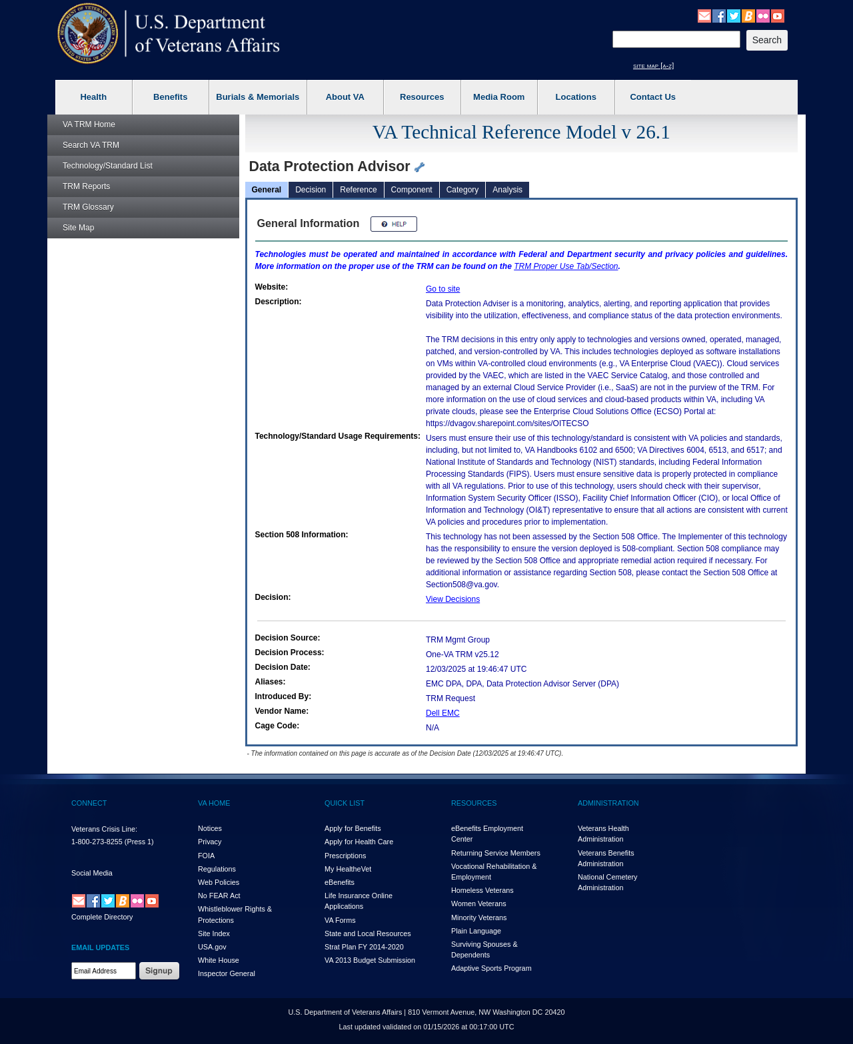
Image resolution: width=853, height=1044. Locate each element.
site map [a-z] (653, 65)
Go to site (443, 289)
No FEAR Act (219, 896)
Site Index (214, 933)
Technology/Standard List (108, 165)
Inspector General (226, 973)
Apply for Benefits (353, 828)
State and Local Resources (368, 933)
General (267, 189)
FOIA (206, 856)
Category (462, 189)
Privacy (209, 842)
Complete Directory (102, 917)
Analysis (507, 189)
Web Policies (218, 882)
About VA (345, 97)
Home (89, 124)
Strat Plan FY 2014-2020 (364, 947)
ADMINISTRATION (608, 803)
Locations (576, 97)
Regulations (217, 869)
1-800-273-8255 (97, 842)
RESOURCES (473, 803)
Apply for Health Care (359, 842)
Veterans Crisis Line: (104, 829)
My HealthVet (348, 869)
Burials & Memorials (257, 97)
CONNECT (89, 803)
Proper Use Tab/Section (566, 266)
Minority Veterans (478, 917)
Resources (422, 97)
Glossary (88, 207)
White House (218, 960)
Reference (358, 189)
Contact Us (653, 97)
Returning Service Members (495, 853)
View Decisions (453, 599)
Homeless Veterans (482, 890)
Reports (86, 186)
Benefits (170, 97)
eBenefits (340, 882)
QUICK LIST (345, 803)
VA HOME (214, 803)
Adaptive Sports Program (491, 968)
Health (93, 97)
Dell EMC (443, 713)
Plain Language (476, 931)
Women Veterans (478, 904)
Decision (310, 189)
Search (91, 145)
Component (411, 189)
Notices (210, 828)
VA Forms (340, 920)
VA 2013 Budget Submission (370, 960)
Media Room (498, 97)
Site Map (78, 227)
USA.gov (212, 947)
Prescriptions (345, 856)
